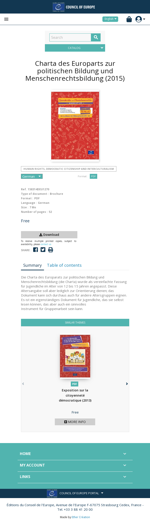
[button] (126, 383)
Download (49, 234)
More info (75, 422)
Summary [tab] (32, 265)
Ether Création (81, 517)
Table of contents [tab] (64, 265)
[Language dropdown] (111, 19)
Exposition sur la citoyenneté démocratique (75, 395)
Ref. (24, 189)
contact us (46, 244)
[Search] (70, 37)
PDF (93, 176)
